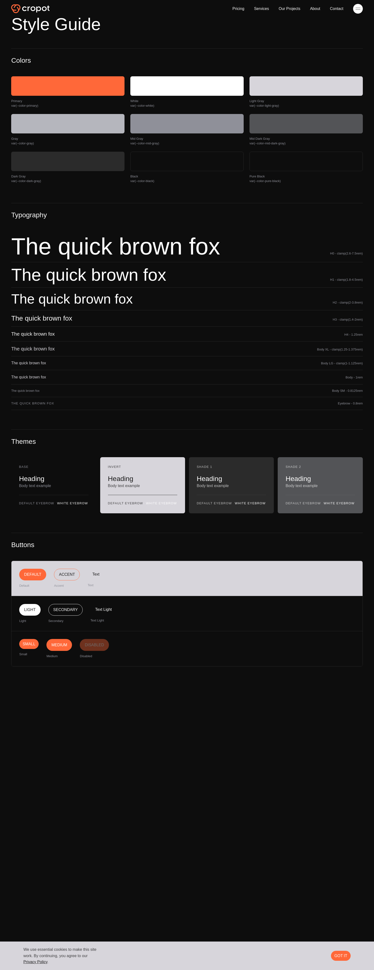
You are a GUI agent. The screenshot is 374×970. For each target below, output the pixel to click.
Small (29, 644)
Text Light (103, 609)
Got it (340, 956)
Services (261, 9)
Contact (336, 9)
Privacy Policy (35, 962)
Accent (67, 574)
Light (30, 610)
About (315, 9)
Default (32, 574)
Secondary (65, 610)
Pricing (238, 9)
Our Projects (289, 9)
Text (95, 574)
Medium (59, 645)
